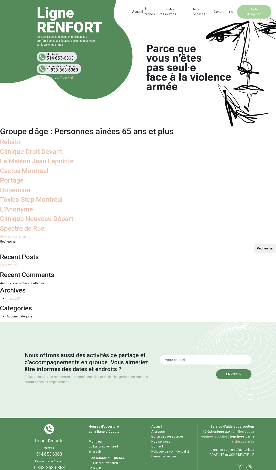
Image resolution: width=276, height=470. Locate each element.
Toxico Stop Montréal (31, 199)
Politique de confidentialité (170, 451)
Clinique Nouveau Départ (36, 219)
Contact (219, 12)
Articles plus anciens (15, 236)
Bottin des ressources (167, 436)
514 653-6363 (57, 57)
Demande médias (164, 456)
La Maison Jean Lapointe (37, 161)
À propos (158, 432)
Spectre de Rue (22, 228)
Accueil (137, 12)
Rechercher (8, 241)
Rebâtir (10, 142)
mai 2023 (13, 298)
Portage (12, 180)
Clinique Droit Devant (31, 151)
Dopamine (15, 190)
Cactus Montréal (24, 171)
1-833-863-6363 (59, 69)
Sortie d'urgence (254, 11)
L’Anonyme (16, 209)
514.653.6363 (49, 454)
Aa (265, 19)
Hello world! (8, 265)
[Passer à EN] (231, 12)
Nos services (160, 442)
